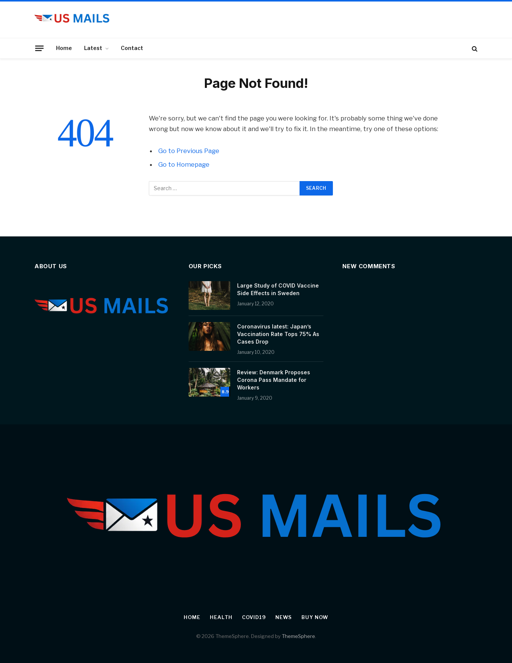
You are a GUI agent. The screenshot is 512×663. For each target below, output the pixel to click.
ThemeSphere (298, 636)
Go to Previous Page (188, 151)
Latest (93, 48)
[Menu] (39, 48)
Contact (132, 48)
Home (64, 48)
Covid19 (253, 617)
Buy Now (314, 617)
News (283, 617)
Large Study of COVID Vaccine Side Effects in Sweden (278, 289)
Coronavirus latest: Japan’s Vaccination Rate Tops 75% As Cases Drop (278, 334)
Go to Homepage (183, 164)
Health (221, 617)
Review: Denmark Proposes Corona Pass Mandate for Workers (273, 380)
